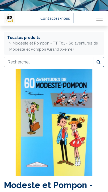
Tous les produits (23, 37)
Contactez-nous (55, 18)
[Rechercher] (98, 62)
